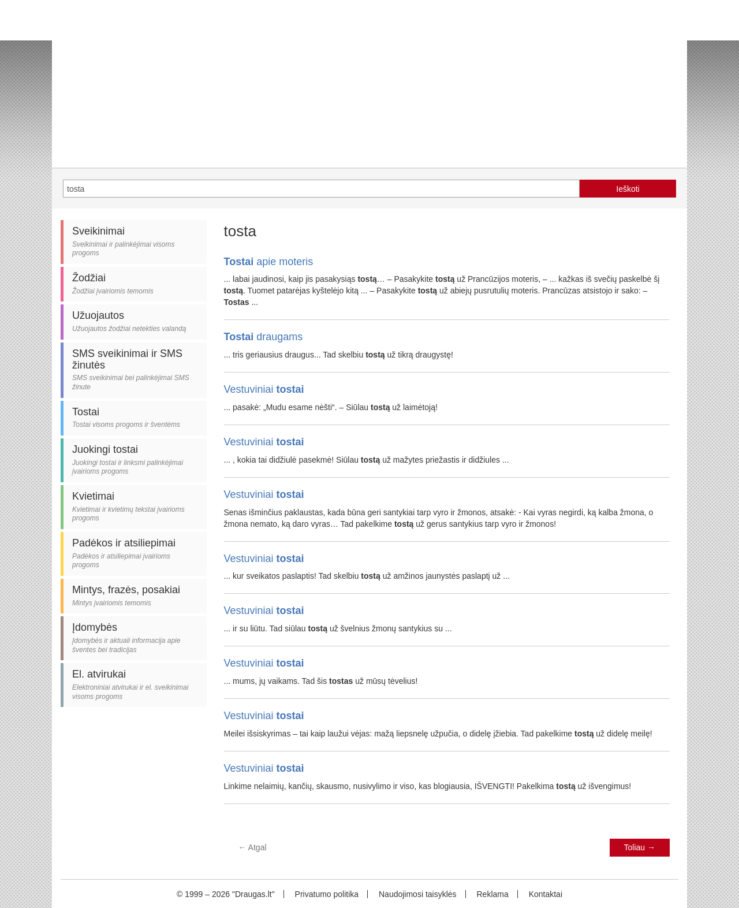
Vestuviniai (264, 389)
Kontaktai (545, 894)
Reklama (492, 894)
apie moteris (268, 261)
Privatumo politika (327, 894)
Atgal (252, 847)
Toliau (639, 847)
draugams (263, 337)
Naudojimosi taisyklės (418, 894)
